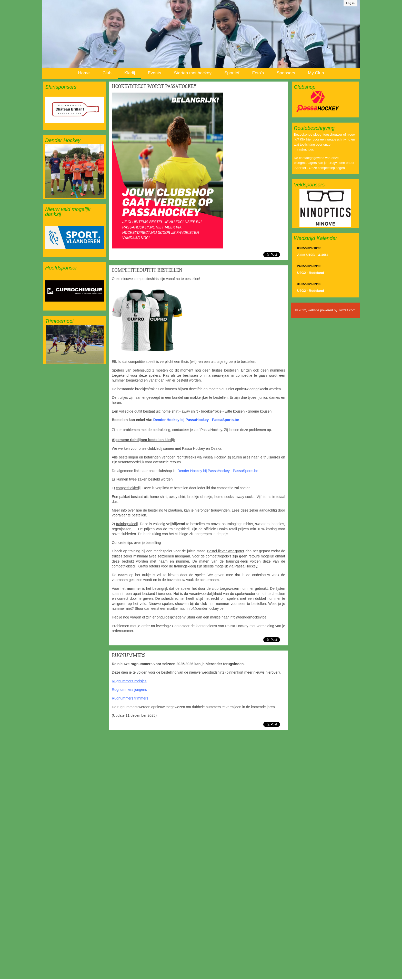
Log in (350, 3)
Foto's (258, 73)
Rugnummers (128, 655)
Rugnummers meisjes (129, 681)
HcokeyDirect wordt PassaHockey (154, 86)
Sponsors (286, 73)
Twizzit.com (346, 310)
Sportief (231, 73)
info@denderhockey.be (205, 608)
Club (107, 73)
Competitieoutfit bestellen (147, 270)
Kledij (129, 73)
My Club (316, 73)
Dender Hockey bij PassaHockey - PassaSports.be (196, 420)
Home (84, 73)
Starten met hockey (192, 73)
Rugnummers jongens (129, 689)
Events (154, 73)
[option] (74, 110)
